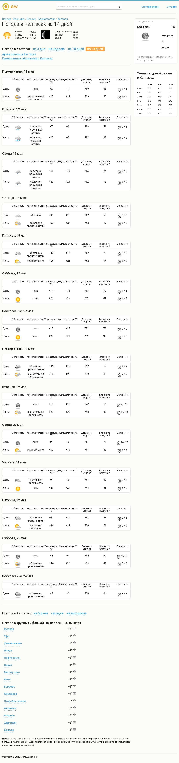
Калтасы (63, 19)
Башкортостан (46, 19)
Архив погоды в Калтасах (19, 54)
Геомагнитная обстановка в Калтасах (27, 58)
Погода (6, 19)
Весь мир (18, 19)
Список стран (150, 7)
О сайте (172, 7)
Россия (31, 19)
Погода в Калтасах (12, 738)
